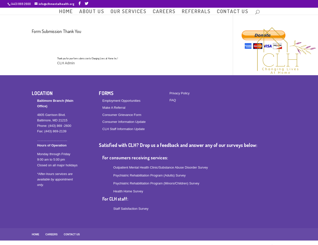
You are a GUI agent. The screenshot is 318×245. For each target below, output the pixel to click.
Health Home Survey (128, 191)
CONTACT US (232, 11)
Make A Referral (113, 107)
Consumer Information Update (124, 122)
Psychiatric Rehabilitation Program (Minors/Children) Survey (156, 183)
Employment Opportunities (121, 101)
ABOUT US (91, 11)
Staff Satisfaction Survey (130, 208)
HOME (66, 11)
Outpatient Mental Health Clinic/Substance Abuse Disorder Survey (160, 167)
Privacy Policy (179, 93)
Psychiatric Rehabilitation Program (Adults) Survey (149, 175)
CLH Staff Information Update (123, 129)
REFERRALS (196, 11)
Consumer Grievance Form (121, 115)
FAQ (172, 100)
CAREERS (164, 11)
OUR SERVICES (129, 11)
